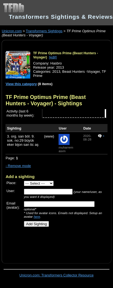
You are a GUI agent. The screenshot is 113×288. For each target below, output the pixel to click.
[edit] (53, 57)
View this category (21, 84)
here (37, 216)
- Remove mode (18, 166)
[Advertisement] (54, 243)
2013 (56, 71)
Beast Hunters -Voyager (81, 71)
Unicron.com (12, 31)
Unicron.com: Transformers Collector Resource (57, 275)
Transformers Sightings (44, 31)
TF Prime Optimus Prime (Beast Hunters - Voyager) (45, 100)
